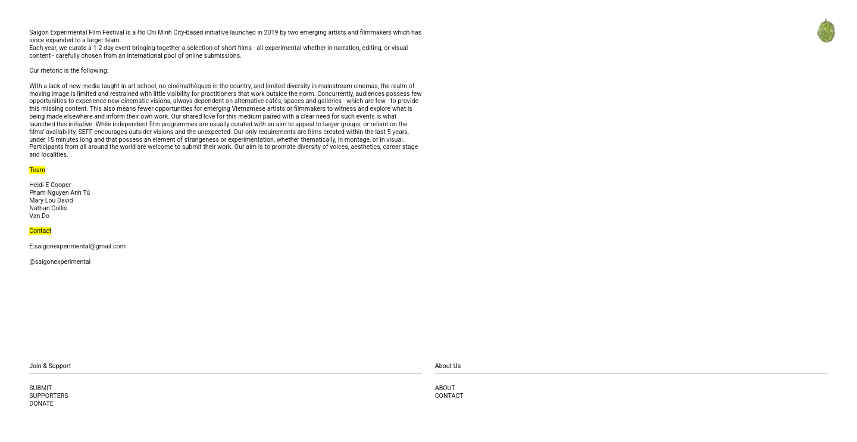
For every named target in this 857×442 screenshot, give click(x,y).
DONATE (41, 403)
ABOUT (445, 388)
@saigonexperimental (59, 262)
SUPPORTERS (48, 396)
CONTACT (449, 396)
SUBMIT (40, 388)
